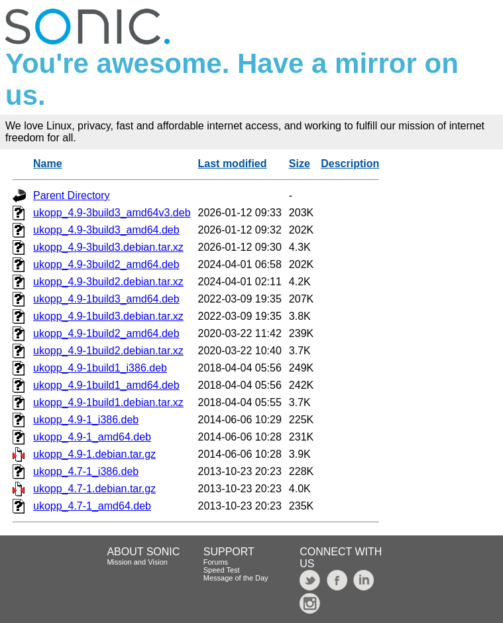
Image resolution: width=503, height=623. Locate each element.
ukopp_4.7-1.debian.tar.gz (94, 488)
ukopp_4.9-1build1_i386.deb (100, 368)
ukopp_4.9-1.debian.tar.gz (94, 454)
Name (47, 163)
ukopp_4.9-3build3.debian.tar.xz (108, 247)
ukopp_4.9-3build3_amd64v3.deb (112, 212)
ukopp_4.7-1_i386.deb (86, 471)
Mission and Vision (137, 562)
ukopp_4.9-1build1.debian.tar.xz (108, 402)
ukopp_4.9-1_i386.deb (86, 419)
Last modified (232, 163)
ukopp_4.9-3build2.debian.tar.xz (108, 281)
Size (299, 163)
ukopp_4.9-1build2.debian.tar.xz (108, 350)
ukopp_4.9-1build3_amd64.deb (106, 299)
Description (350, 163)
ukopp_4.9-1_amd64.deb (92, 437)
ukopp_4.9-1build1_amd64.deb (106, 385)
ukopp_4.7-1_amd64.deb (92, 506)
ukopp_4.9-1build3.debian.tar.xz (108, 316)
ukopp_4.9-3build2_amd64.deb (106, 264)
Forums (215, 562)
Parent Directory (71, 195)
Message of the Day (235, 578)
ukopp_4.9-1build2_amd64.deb (106, 333)
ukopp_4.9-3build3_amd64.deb (106, 230)
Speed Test (221, 570)
